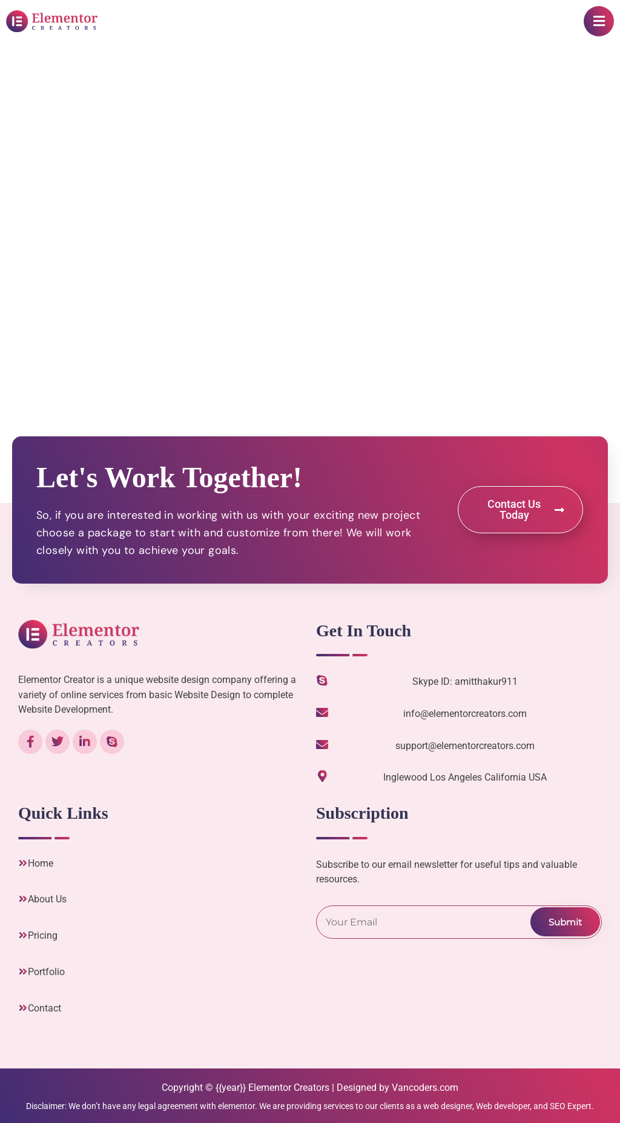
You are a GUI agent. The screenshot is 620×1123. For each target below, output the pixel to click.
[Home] (23, 863)
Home (40, 863)
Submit (565, 922)
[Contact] (23, 1008)
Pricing (43, 935)
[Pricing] (23, 935)
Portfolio (46, 972)
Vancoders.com (425, 1087)
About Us (47, 899)
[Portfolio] (23, 971)
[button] (599, 21)
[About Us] (23, 899)
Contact (44, 1008)
